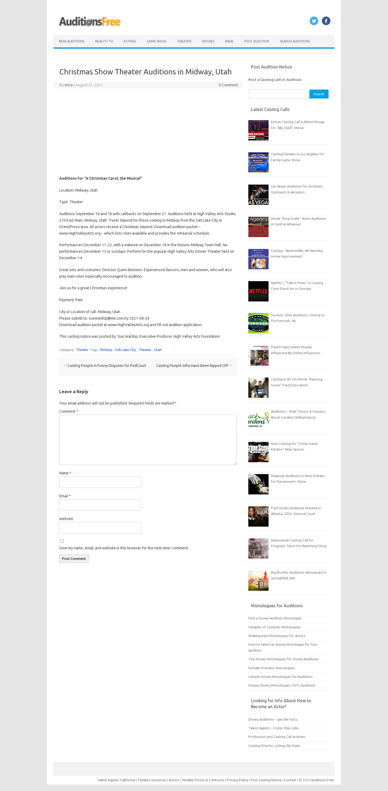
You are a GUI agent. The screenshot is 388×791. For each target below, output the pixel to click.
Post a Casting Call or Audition (275, 79)
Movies (208, 41)
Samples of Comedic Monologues (274, 627)
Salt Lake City (125, 350)
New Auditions (71, 41)
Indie (229, 41)
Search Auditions (295, 41)
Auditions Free (322, 780)
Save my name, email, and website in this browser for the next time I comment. (124, 548)
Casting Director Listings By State (274, 745)
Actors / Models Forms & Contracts (196, 780)
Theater (184, 41)
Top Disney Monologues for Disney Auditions (283, 659)
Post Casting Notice (266, 780)
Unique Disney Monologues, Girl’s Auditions (282, 685)
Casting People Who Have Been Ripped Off (194, 365)
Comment (68, 411)
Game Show (156, 41)
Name (65, 473)
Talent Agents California (116, 780)
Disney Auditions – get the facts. (273, 719)
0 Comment (228, 85)
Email (65, 496)
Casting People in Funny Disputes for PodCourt (104, 365)
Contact (290, 780)
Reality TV (104, 41)
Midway (106, 350)
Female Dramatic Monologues (271, 668)
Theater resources (152, 780)
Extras (130, 41)
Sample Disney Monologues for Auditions (280, 676)
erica (69, 85)
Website (66, 519)
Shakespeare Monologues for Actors (276, 636)
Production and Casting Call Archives (276, 737)
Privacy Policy (238, 780)
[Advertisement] (148, 132)
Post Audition (256, 41)
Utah (158, 350)
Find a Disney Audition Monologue (275, 618)
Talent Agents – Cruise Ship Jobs (273, 728)
